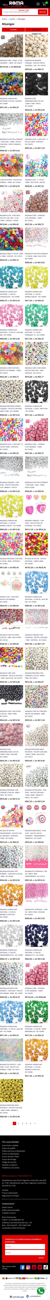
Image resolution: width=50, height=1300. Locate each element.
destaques (36, 29)
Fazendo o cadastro (9, 1165)
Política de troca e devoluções (13, 1151)
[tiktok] (45, 1267)
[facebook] (22, 1267)
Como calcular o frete (10, 1156)
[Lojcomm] (33, 1296)
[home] (16, 4)
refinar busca (13, 30)
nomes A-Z (36, 33)
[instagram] (28, 1267)
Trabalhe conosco (9, 1213)
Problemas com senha (10, 1168)
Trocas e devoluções (10, 1193)
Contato (5, 1190)
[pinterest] (40, 1267)
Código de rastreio (9, 1162)
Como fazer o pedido (10, 1145)
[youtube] (34, 1267)
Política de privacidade (11, 1210)
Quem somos (7, 1207)
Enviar (41, 1258)
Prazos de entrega (9, 1159)
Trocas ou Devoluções (10, 1154)
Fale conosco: (16, 1175)
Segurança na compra (10, 1196)
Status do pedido (8, 1148)
